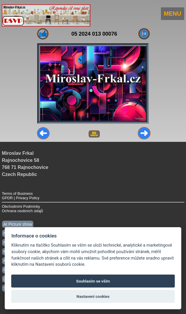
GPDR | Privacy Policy (20, 198)
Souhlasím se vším (93, 281)
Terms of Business (17, 193)
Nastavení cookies (93, 296)
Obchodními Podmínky (21, 206)
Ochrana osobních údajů (22, 211)
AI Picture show (17, 224)
